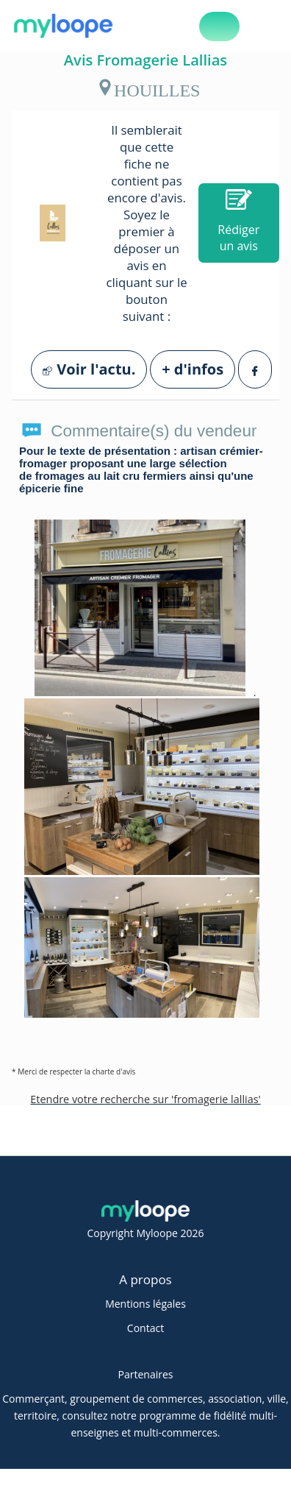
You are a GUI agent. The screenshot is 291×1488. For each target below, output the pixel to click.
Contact (145, 1328)
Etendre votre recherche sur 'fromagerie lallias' (145, 1099)
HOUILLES (148, 87)
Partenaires (145, 1374)
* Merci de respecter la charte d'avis (73, 1071)
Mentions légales (145, 1304)
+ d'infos (192, 369)
